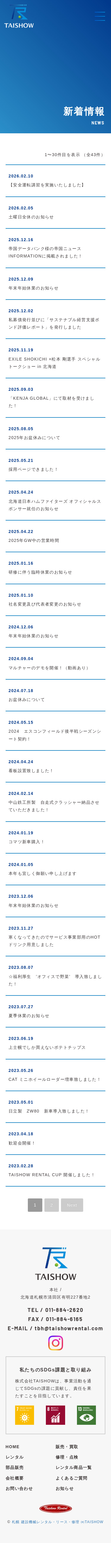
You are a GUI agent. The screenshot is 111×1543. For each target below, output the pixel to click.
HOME (13, 1446)
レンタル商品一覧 (74, 1467)
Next (72, 1205)
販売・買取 (67, 1446)
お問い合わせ (19, 1488)
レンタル (15, 1457)
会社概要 (15, 1478)
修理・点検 (67, 1457)
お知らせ (65, 1488)
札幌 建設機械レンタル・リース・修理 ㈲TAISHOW (58, 1522)
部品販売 (15, 1467)
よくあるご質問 (72, 1478)
